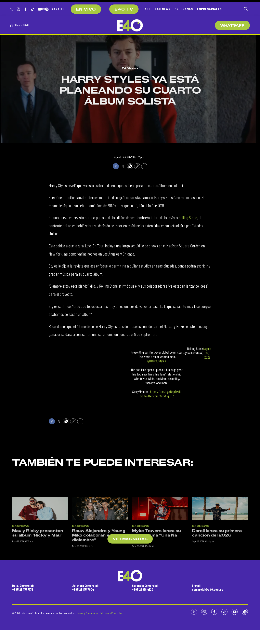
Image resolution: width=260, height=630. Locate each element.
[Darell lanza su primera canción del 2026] (220, 538)
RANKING (58, 9)
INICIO (42, 9)
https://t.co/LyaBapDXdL (165, 391)
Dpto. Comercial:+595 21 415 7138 (23, 587)
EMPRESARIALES (209, 9)
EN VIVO (86, 9)
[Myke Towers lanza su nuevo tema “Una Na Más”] (160, 538)
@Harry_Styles (156, 361)
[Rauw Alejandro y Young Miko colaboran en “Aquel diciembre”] (100, 538)
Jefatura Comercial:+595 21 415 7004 (85, 587)
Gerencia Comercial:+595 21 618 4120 (145, 587)
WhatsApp (232, 25)
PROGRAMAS (183, 9)
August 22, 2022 (207, 352)
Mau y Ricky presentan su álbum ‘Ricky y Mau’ (37, 562)
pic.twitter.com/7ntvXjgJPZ (157, 396)
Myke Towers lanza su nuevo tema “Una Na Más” (156, 565)
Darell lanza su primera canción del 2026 (217, 562)
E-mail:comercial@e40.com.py (207, 587)
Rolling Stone (188, 217)
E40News (130, 68)
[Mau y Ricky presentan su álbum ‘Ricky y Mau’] (40, 538)
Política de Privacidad (111, 613)
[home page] (130, 25)
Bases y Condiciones (87, 613)
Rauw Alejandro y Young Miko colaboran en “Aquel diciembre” (100, 565)
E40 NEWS (162, 9)
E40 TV (124, 9)
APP (148, 9)
